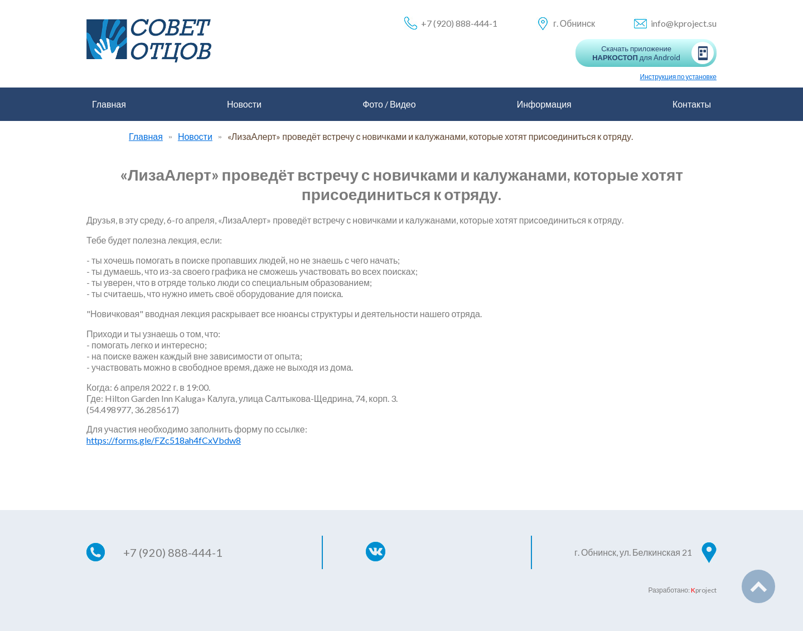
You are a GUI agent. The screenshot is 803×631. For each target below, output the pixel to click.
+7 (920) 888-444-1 (459, 23)
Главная (109, 104)
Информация (544, 104)
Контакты (692, 104)
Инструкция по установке (678, 76)
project (704, 590)
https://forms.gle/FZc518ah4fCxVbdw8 (163, 440)
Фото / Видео (389, 104)
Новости (244, 104)
